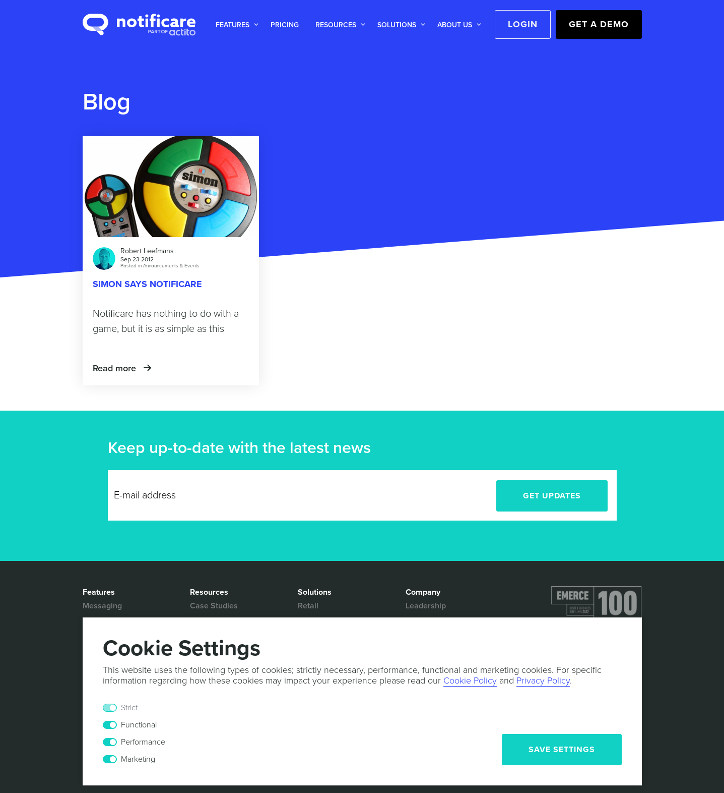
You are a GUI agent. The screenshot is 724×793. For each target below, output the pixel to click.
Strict (129, 708)
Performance (143, 742)
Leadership (426, 606)
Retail (308, 606)
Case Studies (214, 606)
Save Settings (562, 750)
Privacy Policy (543, 680)
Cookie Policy (470, 680)
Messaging (102, 606)
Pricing (285, 25)
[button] (235, 25)
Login (523, 24)
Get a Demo (599, 24)
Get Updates (552, 496)
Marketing (138, 759)
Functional (139, 725)
